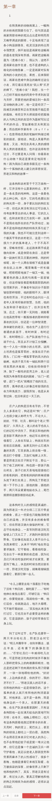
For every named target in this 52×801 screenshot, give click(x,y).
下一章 (37, 796)
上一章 (6, 796)
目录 (16, 796)
